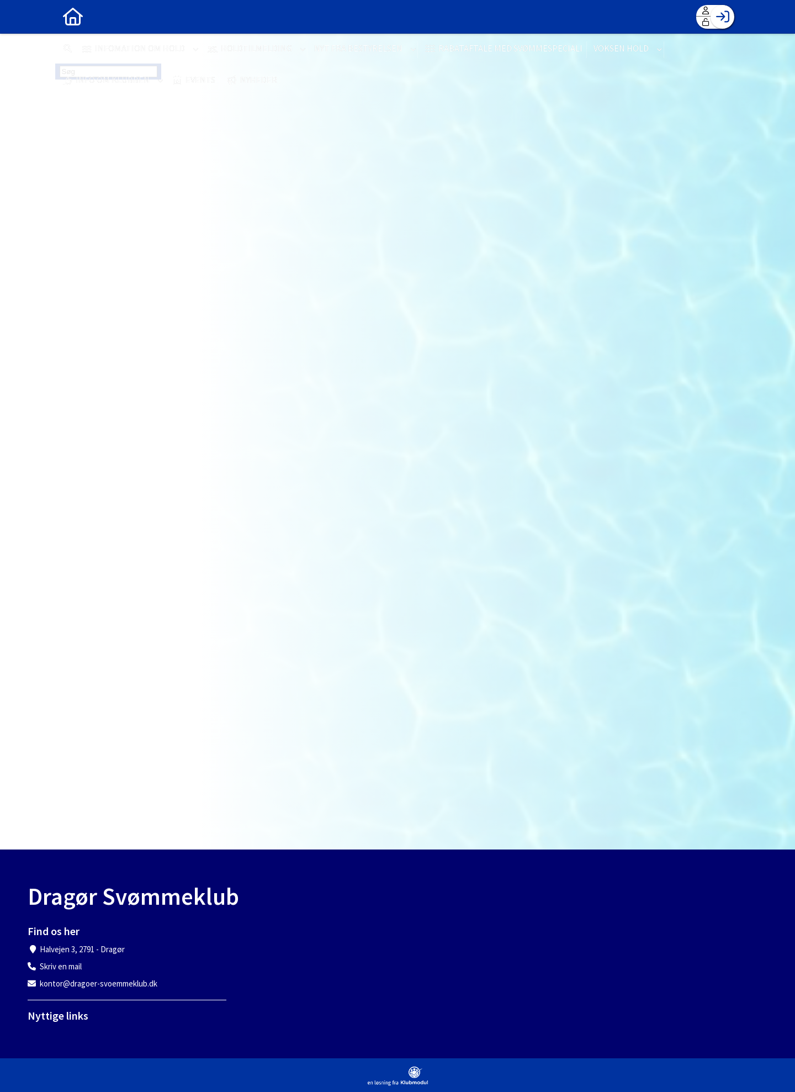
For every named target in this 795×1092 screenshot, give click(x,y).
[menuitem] (71, 16)
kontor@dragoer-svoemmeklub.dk (98, 983)
